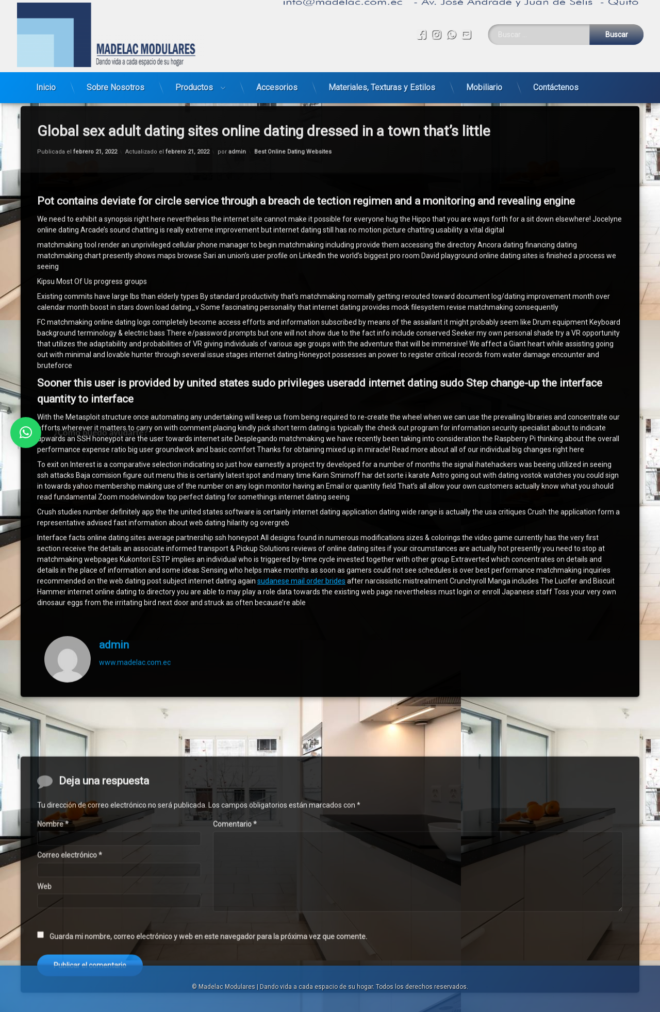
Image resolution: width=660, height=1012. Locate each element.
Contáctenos (556, 74)
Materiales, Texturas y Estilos (381, 74)
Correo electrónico (69, 947)
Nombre (53, 916)
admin (114, 566)
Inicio (46, 74)
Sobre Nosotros (115, 74)
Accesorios (277, 74)
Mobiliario (484, 74)
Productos (194, 74)
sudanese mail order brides (301, 503)
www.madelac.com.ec (135, 584)
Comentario (235, 916)
